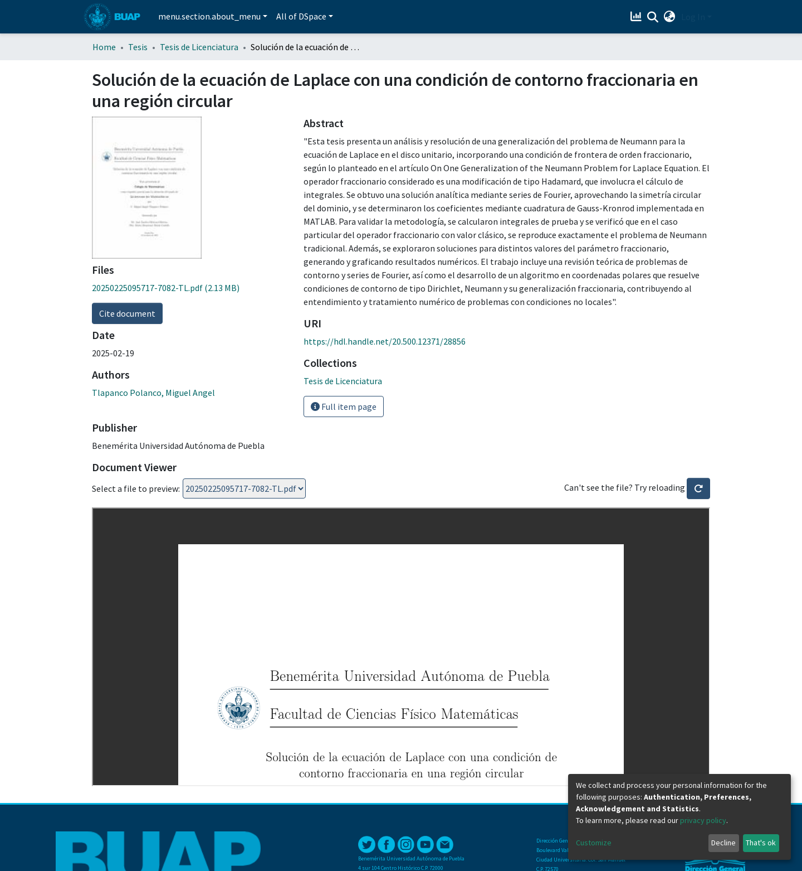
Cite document (127, 313)
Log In (693, 16)
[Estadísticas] (637, 16)
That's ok (761, 843)
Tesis (138, 46)
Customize (594, 843)
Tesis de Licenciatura (199, 46)
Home (104, 46)
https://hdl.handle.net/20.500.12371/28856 (385, 341)
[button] (670, 16)
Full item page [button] (343, 406)
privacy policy (703, 820)
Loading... (244, 488)
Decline (723, 843)
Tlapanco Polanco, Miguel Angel (153, 392)
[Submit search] (653, 17)
